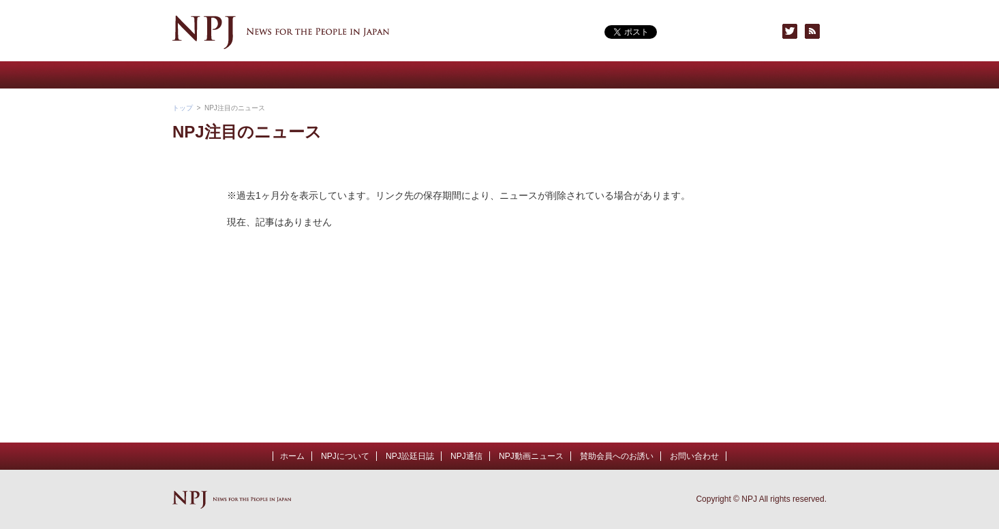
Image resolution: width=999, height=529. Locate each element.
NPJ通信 (445, 75)
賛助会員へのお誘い (663, 75)
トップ (182, 108)
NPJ (281, 32)
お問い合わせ (772, 75)
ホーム (292, 456)
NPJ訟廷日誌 (410, 456)
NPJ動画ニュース (335, 75)
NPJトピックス (554, 75)
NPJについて (226, 75)
